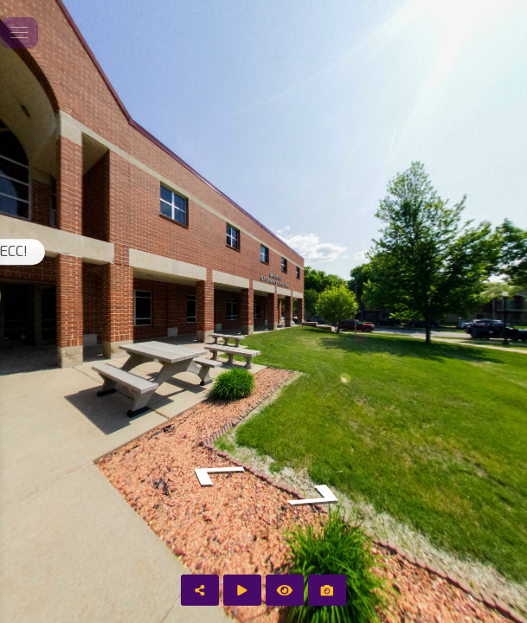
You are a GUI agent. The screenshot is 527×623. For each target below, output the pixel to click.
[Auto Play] (242, 590)
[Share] (200, 590)
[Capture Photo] (327, 590)
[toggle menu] (19, 32)
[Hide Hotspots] (285, 590)
